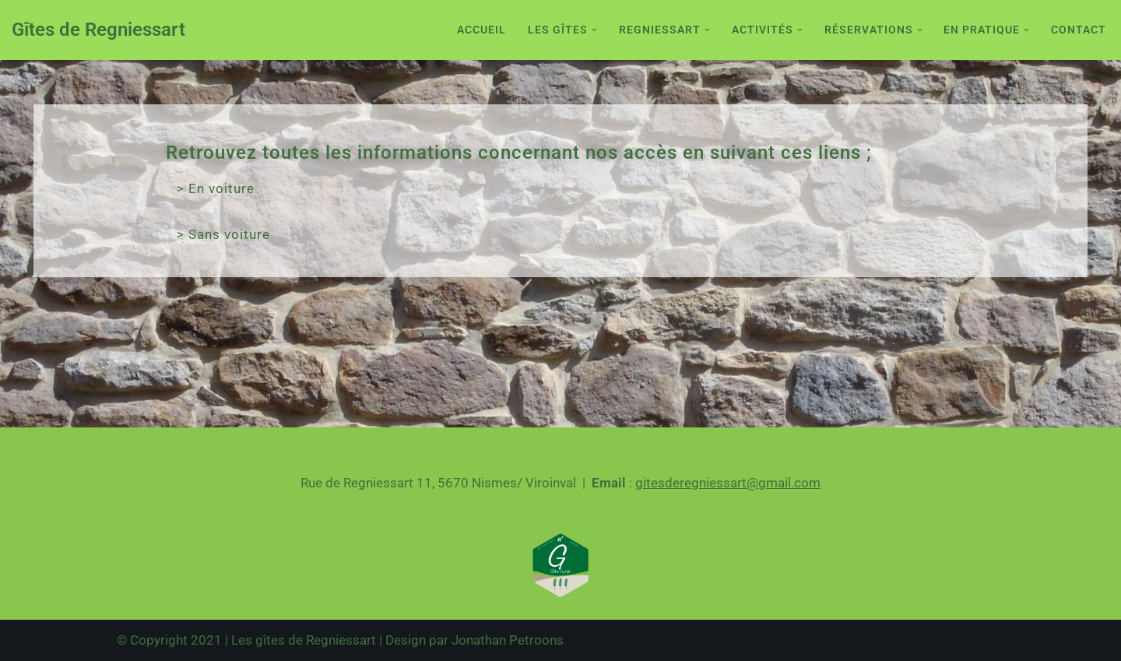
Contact (1078, 29)
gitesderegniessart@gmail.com (728, 482)
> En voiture (216, 188)
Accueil (481, 29)
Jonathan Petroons (508, 640)
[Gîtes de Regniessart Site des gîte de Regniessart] (98, 30)
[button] (594, 30)
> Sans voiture (223, 234)
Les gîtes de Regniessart (303, 640)
